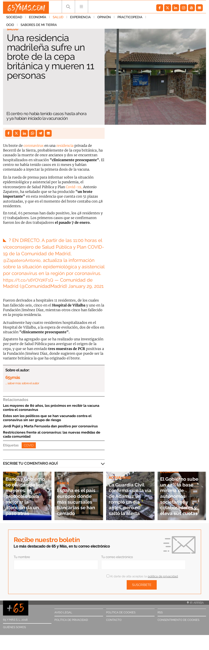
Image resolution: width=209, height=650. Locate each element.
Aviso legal (63, 612)
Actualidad (120, 472)
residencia (65, 145)
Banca (63, 477)
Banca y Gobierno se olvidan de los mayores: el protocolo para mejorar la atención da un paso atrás (26, 493)
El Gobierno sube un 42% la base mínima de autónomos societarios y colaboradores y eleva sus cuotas (180, 493)
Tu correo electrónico (117, 557)
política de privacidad (163, 576)
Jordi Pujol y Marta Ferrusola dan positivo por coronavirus (50, 426)
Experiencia (80, 19)
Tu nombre (22, 557)
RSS (160, 612)
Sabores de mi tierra (181, 19)
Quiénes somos (14, 627)
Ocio (153, 19)
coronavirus (34, 145)
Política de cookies (120, 612)
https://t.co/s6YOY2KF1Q (30, 280)
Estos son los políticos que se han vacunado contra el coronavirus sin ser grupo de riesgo (47, 418)
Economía (37, 19)
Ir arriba (195, 602)
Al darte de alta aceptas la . (142, 576)
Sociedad (14, 19)
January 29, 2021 (86, 286)
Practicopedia (129, 19)
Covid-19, (74, 187)
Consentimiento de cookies (178, 619)
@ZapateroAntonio (23, 260)
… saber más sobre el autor (22, 383)
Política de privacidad (71, 619)
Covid (29, 445)
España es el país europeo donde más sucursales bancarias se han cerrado (75, 498)
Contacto (114, 619)
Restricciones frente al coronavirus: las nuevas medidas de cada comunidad (51, 434)
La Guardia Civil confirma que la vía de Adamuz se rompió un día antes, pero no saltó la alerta (128, 495)
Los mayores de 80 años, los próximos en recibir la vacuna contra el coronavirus (51, 408)
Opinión (104, 19)
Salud (58, 19)
